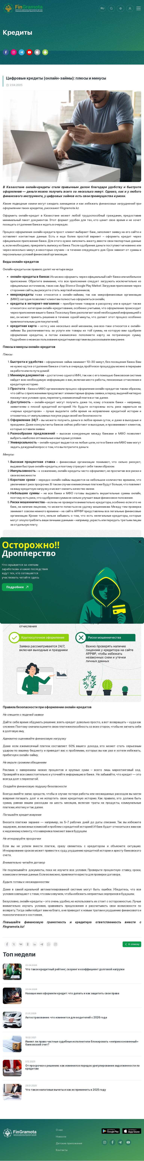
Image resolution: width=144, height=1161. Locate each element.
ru (102, 8)
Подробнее (17, 587)
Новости (61, 1136)
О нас (59, 1130)
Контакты (62, 1150)
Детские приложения (69, 1143)
